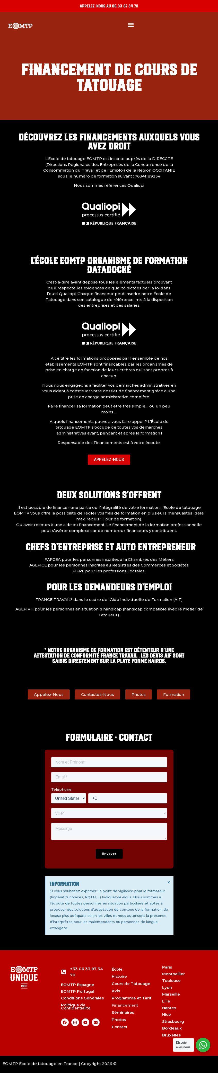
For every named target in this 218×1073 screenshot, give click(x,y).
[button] (131, 25)
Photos (119, 1019)
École (117, 969)
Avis (116, 990)
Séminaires (123, 1012)
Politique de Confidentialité (76, 1006)
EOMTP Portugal (77, 991)
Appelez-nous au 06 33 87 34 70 (109, 6)
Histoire (119, 976)
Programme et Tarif (131, 998)
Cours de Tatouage (131, 983)
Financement (125, 1005)
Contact (119, 1026)
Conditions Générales (82, 998)
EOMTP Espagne (77, 984)
